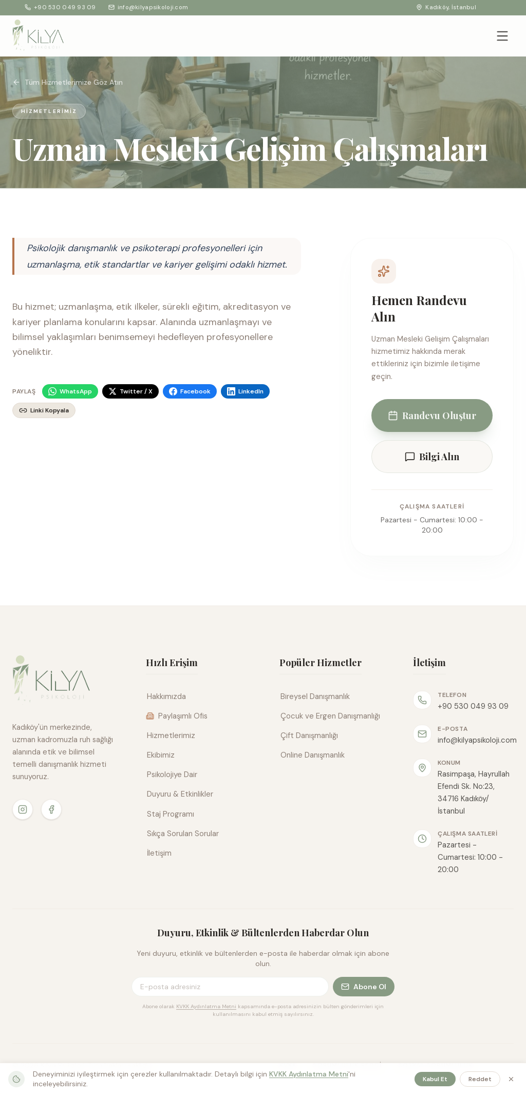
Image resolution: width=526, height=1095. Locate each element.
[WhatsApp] (70, 391)
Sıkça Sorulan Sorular (182, 833)
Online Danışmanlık (312, 755)
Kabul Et (435, 1079)
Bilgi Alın (432, 456)
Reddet (480, 1079)
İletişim (159, 853)
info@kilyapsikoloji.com (148, 7)
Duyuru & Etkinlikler (179, 794)
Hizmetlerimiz (170, 735)
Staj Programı (170, 814)
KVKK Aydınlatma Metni (206, 1006)
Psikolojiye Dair (171, 774)
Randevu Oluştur (432, 415)
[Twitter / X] (130, 391)
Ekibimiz (160, 755)
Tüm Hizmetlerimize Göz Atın (67, 82)
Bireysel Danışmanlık (314, 696)
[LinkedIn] (245, 391)
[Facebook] (190, 391)
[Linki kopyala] (44, 410)
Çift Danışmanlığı (308, 735)
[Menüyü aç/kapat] (502, 36)
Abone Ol (363, 986)
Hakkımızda (166, 696)
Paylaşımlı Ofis (177, 716)
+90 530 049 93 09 (60, 7)
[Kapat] (511, 1079)
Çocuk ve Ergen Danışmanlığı (329, 716)
